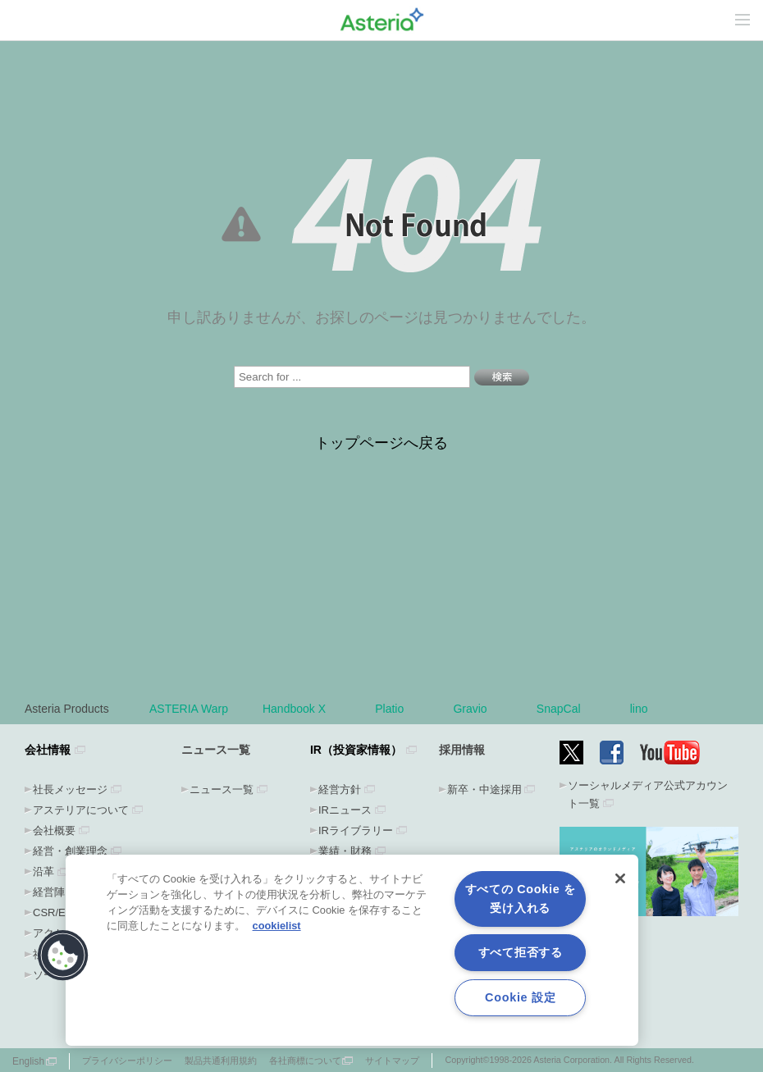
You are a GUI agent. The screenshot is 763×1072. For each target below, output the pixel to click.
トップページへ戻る (381, 443)
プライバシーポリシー (127, 1060)
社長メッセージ (70, 789)
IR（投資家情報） (356, 749)
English (28, 1061)
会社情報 (48, 749)
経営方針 (339, 789)
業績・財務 (345, 851)
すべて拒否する (520, 952)
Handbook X (301, 708)
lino (639, 708)
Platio (396, 708)
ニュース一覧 (222, 789)
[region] (352, 950)
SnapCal (566, 708)
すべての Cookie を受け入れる (520, 899)
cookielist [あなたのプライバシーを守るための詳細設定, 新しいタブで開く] (277, 925)
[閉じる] (620, 878)
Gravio (477, 708)
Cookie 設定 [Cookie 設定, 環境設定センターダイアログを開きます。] (520, 997)
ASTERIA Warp (188, 708)
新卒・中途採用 (484, 789)
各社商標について (305, 1060)
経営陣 (49, 892)
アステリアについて (81, 810)
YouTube (670, 752)
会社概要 (54, 830)
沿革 (43, 871)
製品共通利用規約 (221, 1060)
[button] (63, 955)
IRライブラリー (355, 830)
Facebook (612, 752)
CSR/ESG (57, 912)
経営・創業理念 (70, 851)
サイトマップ (392, 1060)
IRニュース (345, 810)
